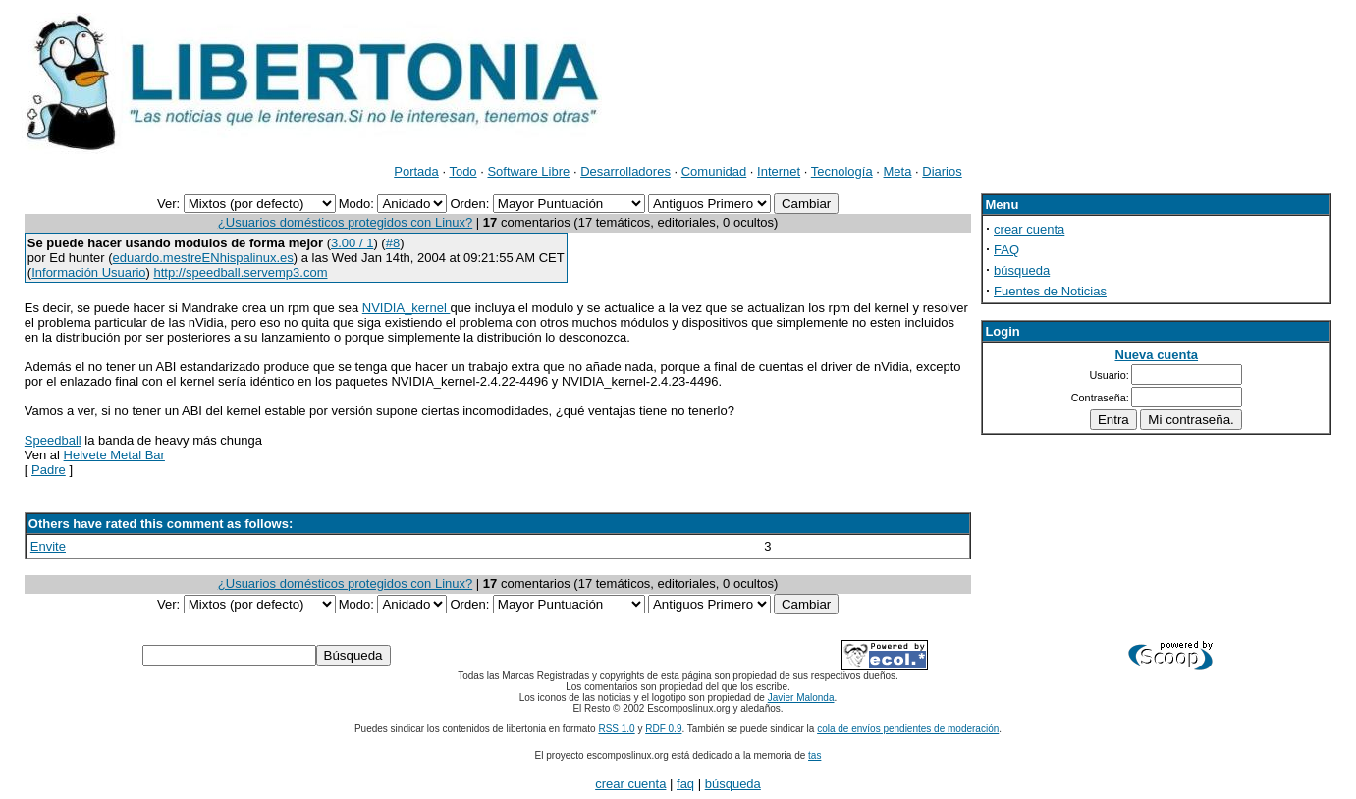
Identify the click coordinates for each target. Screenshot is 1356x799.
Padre (48, 469)
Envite (48, 546)
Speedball (53, 440)
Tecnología (842, 171)
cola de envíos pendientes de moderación (908, 728)
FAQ (1006, 249)
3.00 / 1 (352, 243)
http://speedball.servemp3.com (240, 272)
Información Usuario (88, 272)
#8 (393, 243)
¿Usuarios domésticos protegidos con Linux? (345, 222)
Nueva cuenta (1157, 354)
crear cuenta (1029, 229)
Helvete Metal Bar (114, 455)
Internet (778, 171)
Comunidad (714, 171)
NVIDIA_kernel (406, 307)
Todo (462, 171)
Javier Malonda (801, 697)
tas (814, 755)
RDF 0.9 (663, 728)
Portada (416, 171)
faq (685, 783)
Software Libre (528, 171)
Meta (898, 171)
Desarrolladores (625, 171)
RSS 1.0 (616, 728)
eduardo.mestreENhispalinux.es (203, 257)
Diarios (941, 171)
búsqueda (1022, 270)
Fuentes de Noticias (1050, 291)
